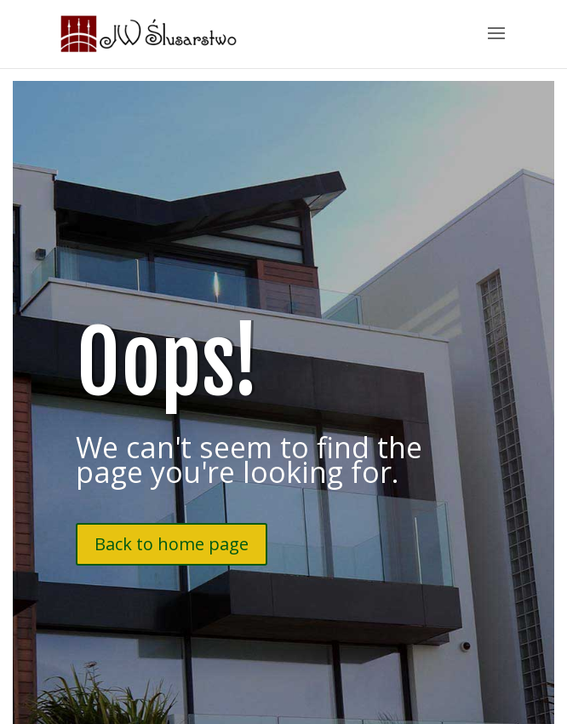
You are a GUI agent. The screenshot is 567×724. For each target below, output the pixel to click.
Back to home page (171, 543)
